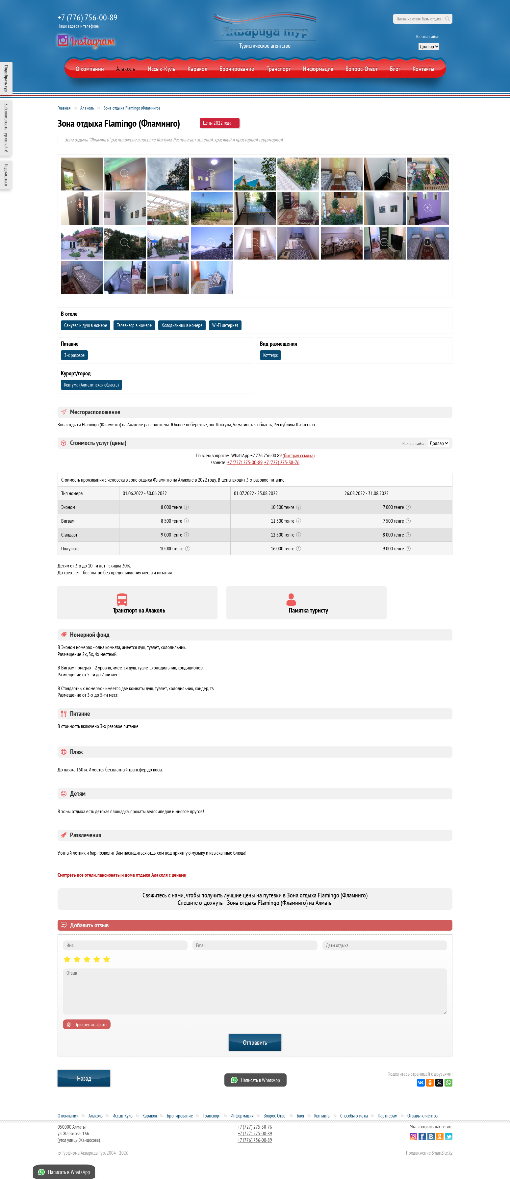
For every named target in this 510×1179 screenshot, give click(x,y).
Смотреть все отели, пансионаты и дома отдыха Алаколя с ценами (122, 878)
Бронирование (180, 1119)
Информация (318, 68)
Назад (84, 1082)
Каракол (197, 68)
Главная (64, 108)
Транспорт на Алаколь (103, 614)
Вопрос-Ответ (361, 68)
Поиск (447, 19)
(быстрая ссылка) (299, 455)
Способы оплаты (354, 1119)
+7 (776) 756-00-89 (87, 17)
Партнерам (387, 1119)
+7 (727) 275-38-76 (281, 462)
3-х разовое (74, 355)
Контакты (423, 68)
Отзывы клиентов (422, 1119)
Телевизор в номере (134, 325)
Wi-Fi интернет (225, 325)
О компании (90, 68)
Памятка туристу (204, 614)
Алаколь (125, 68)
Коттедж (270, 355)
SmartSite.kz (442, 1156)
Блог (395, 68)
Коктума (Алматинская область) (91, 385)
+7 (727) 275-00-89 (245, 462)
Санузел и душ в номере (85, 325)
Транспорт (279, 68)
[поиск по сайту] (422, 19)
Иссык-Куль (161, 68)
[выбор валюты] (429, 46)
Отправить (255, 1046)
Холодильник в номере (182, 325)
